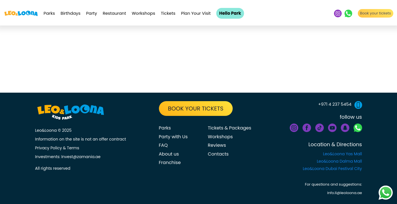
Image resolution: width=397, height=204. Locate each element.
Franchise (170, 162)
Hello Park (230, 13)
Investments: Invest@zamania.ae (68, 157)
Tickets (168, 13)
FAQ (163, 145)
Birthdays (70, 13)
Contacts (218, 154)
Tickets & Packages (229, 128)
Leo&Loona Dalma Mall (339, 161)
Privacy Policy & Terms (57, 148)
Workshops (143, 13)
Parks (49, 13)
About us (169, 154)
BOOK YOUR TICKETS (195, 108)
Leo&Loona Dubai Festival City (332, 168)
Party (91, 13)
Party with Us (173, 136)
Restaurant (114, 13)
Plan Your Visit (196, 13)
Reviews (217, 145)
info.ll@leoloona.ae (344, 193)
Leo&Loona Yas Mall (342, 154)
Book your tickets (375, 13)
